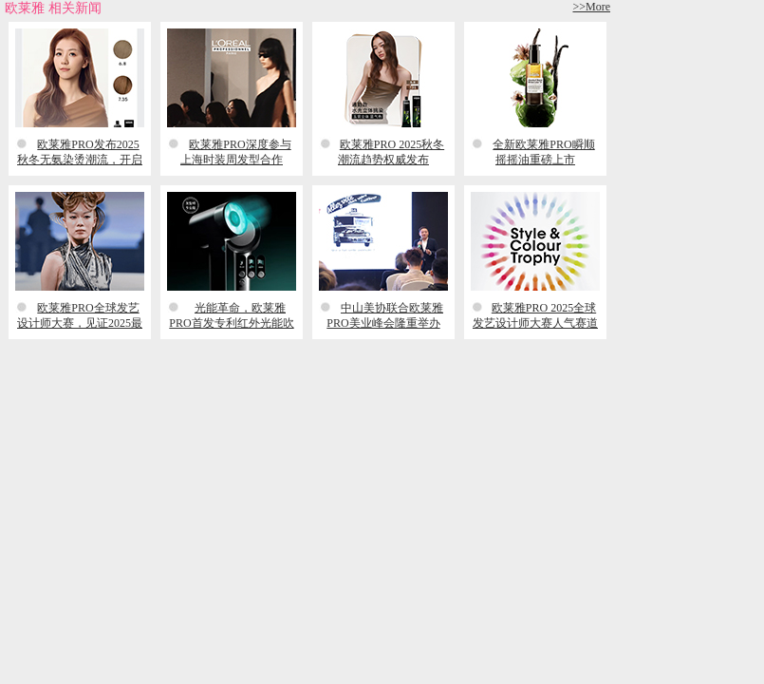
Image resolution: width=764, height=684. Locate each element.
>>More (591, 6)
